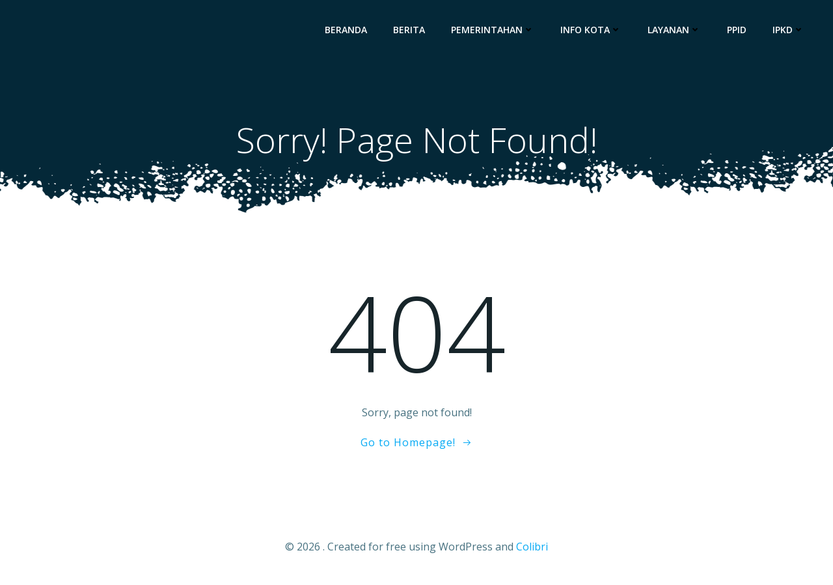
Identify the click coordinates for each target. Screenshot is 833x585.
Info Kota (590, 29)
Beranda (346, 29)
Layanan (674, 29)
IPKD (788, 29)
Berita (409, 29)
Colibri (532, 546)
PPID (736, 29)
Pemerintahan (492, 29)
